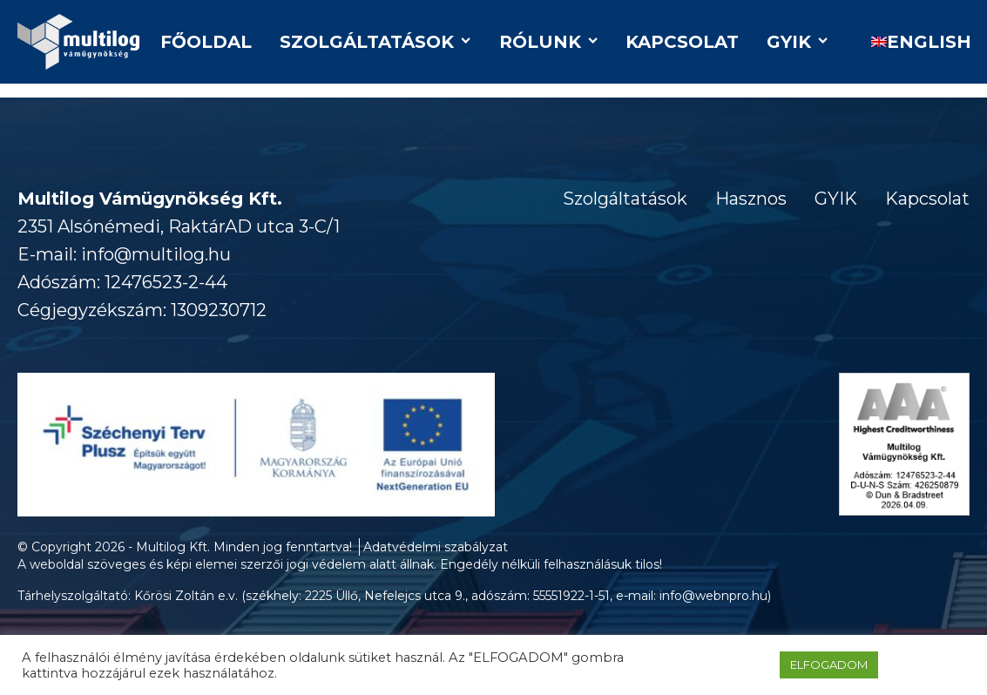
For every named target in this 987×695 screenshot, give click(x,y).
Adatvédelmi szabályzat (435, 547)
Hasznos (751, 198)
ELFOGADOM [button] (829, 664)
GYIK (797, 41)
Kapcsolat (682, 41)
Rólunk (548, 41)
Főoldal (206, 41)
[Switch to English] (913, 42)
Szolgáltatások (375, 41)
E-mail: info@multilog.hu (124, 254)
